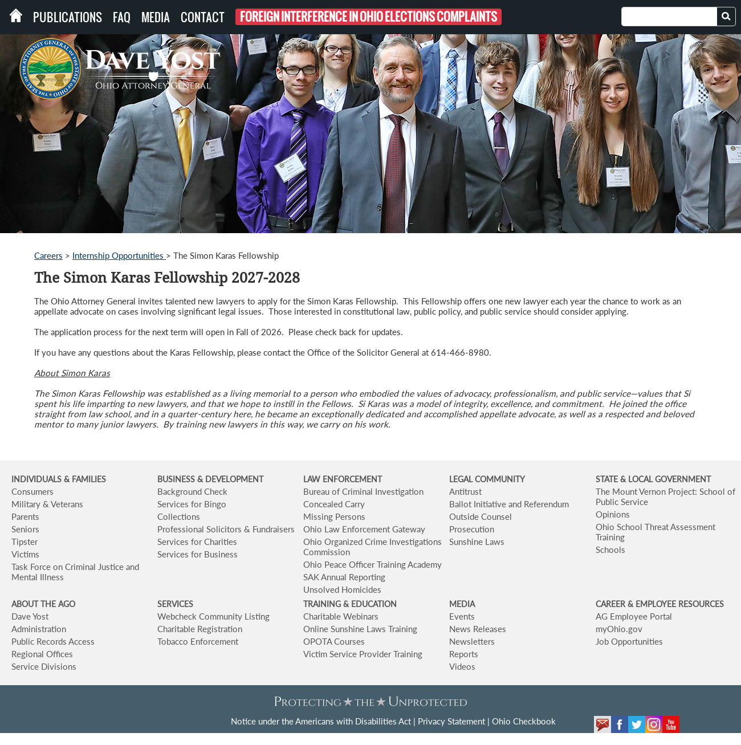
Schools (610, 549)
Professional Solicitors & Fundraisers (226, 529)
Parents (25, 516)
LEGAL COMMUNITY (487, 479)
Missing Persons (334, 516)
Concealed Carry (334, 504)
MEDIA (462, 604)
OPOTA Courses (334, 641)
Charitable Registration (199, 629)
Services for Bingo (191, 504)
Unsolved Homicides (342, 589)
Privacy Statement (451, 721)
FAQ (122, 17)
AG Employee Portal (634, 616)
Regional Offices (42, 654)
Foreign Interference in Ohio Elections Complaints (368, 17)
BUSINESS (177, 479)
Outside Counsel (480, 516)
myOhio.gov (619, 629)
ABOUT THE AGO (43, 604)
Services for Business (197, 554)
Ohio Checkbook (524, 721)
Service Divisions (43, 666)
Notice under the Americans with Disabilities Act (321, 721)
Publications (67, 17)
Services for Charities (197, 541)
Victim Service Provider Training (362, 654)
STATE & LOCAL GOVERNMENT (653, 479)
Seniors (25, 529)
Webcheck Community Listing (213, 616)
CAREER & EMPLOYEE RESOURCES (660, 604)
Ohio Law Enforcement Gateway (364, 529)
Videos (462, 666)
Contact (203, 17)
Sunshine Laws (476, 541)
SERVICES (175, 604)
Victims (25, 554)
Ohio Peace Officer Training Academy (372, 564)
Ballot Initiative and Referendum (509, 504)
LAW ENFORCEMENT (342, 479)
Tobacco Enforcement (197, 641)
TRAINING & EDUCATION (350, 604)
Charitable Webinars (340, 616)
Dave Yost (29, 616)
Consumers (32, 491)
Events (462, 616)
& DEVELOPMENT (230, 479)
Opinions (613, 514)
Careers (48, 255)
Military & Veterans (47, 504)
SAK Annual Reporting (344, 577)
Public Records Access (53, 641)
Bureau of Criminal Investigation (363, 491)
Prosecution (471, 529)
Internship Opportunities (119, 255)
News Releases (477, 629)
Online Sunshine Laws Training (360, 629)
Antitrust (465, 491)
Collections (178, 516)
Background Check (192, 491)
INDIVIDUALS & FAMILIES (58, 479)
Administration (38, 629)
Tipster (24, 541)
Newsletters (472, 641)
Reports (463, 654)
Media (155, 17)
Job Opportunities (629, 641)
